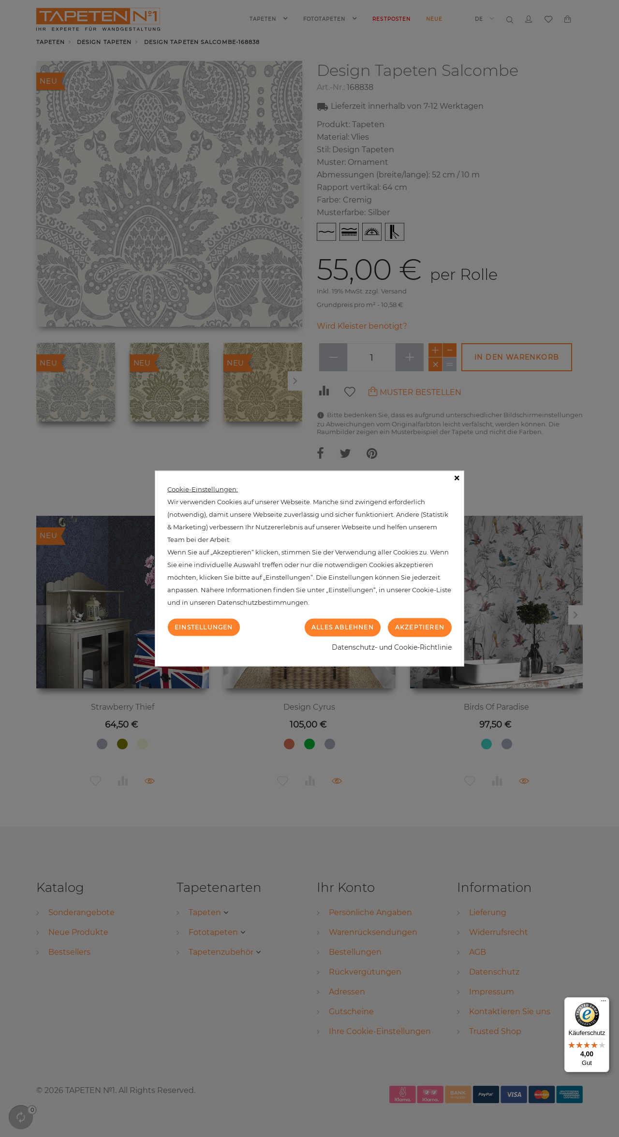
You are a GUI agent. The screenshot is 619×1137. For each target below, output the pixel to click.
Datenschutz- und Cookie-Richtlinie (392, 646)
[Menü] (603, 1003)
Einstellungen (204, 627)
